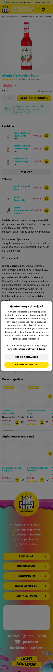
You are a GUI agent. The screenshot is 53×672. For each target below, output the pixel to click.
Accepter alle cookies (27, 364)
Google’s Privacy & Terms (32, 348)
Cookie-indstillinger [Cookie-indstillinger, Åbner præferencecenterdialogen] (26, 357)
